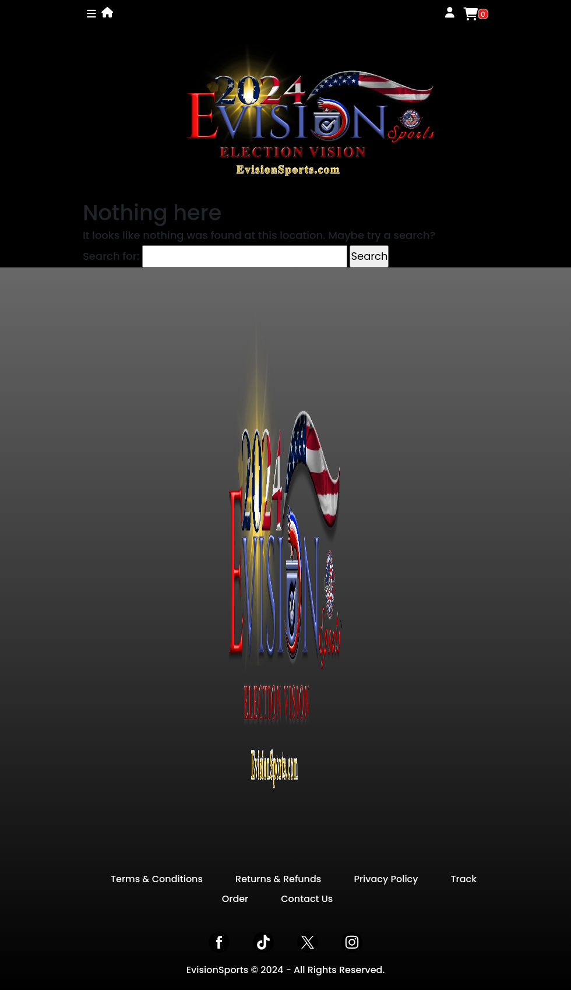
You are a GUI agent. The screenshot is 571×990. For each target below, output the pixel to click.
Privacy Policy (386, 879)
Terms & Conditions (157, 879)
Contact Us (307, 899)
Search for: (111, 256)
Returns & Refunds (278, 879)
